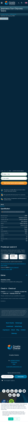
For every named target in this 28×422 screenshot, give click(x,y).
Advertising (18, 326)
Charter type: (4, 217)
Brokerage (18, 323)
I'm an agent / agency (8, 380)
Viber (14, 364)
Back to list (5, 18)
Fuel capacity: (4, 231)
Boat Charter (10, 323)
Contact (23, 330)
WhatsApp (14, 362)
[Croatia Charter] (10, 3)
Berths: (2, 237)
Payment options (7, 269)
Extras (3, 275)
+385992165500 (15, 360)
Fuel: (2, 229)
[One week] (14, 178)
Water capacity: (5, 233)
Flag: (2, 240)
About (2, 204)
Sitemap (14, 333)
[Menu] (1, 2)
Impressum (6, 330)
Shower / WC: (4, 238)
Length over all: (4, 219)
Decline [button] (17, 418)
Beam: (2, 223)
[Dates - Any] (14, 174)
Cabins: (2, 235)
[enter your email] (7, 376)
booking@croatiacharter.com (14, 366)
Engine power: (4, 227)
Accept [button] (10, 418)
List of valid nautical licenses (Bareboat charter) (13, 211)
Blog (17, 330)
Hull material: (4, 221)
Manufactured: (4, 215)
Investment (9, 326)
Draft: (2, 225)
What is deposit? (14, 267)
